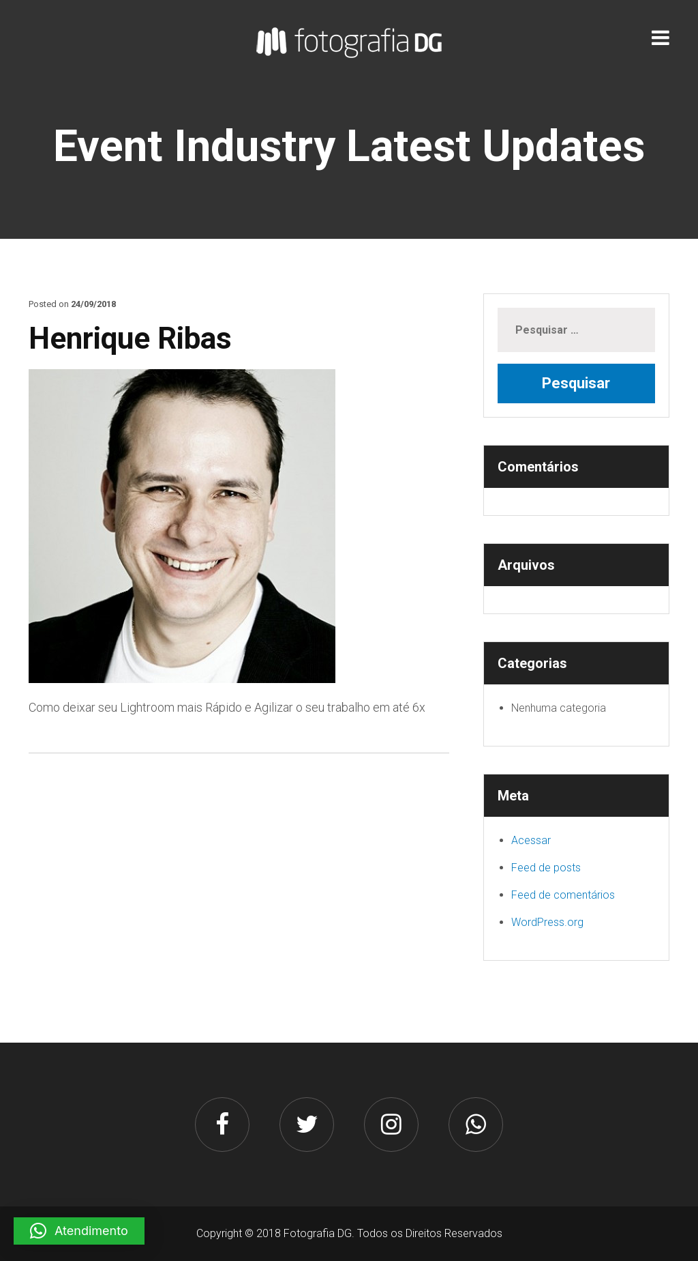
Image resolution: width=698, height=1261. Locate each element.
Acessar (531, 840)
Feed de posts (546, 867)
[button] (79, 1231)
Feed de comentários (563, 894)
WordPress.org (547, 922)
